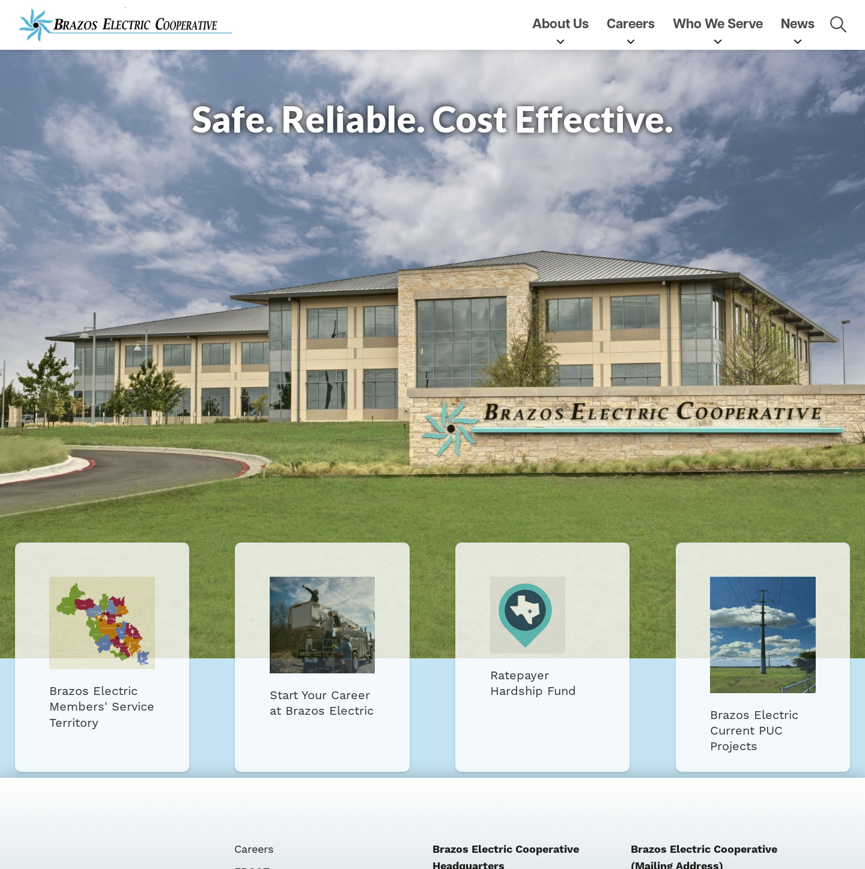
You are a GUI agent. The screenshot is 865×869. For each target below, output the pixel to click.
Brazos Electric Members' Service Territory (110, 657)
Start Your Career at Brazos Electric (325, 650)
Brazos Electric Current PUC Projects (754, 657)
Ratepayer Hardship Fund (539, 647)
